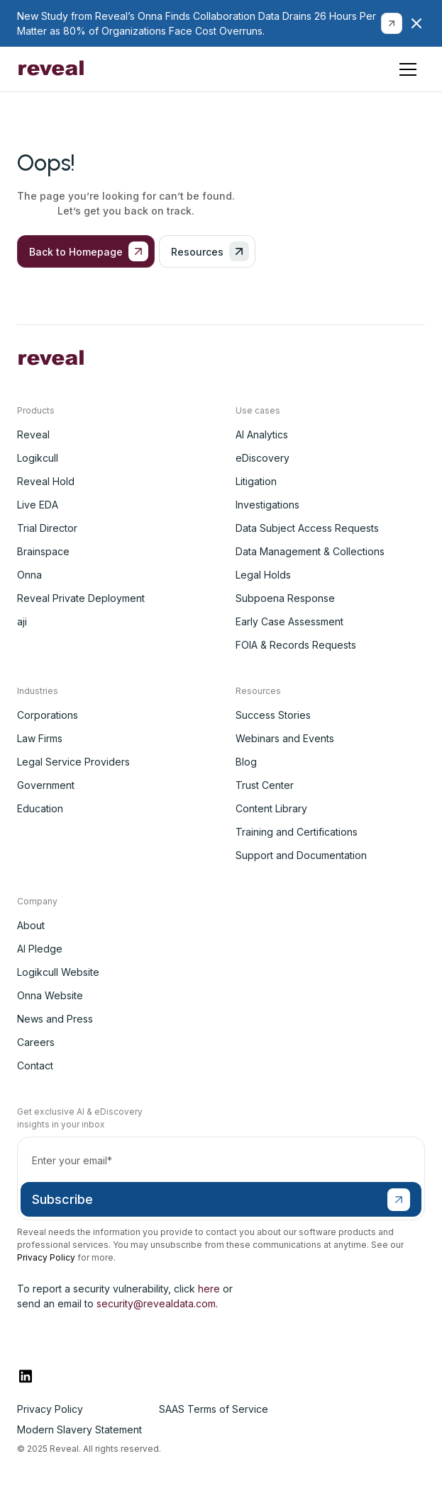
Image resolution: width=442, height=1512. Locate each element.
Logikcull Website (58, 972)
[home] (51, 69)
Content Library (271, 808)
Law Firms (39, 738)
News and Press (55, 1019)
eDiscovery (262, 458)
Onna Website (50, 995)
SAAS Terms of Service (213, 1409)
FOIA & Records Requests (296, 645)
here (209, 1289)
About (31, 925)
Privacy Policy (46, 1257)
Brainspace (43, 551)
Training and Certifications (297, 832)
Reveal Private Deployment (81, 598)
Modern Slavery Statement (79, 1429)
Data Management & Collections (310, 551)
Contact (35, 1065)
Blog (246, 762)
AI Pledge (39, 949)
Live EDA (37, 505)
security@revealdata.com (156, 1303)
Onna (29, 575)
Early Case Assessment (289, 621)
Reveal (33, 434)
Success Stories (273, 715)
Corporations (47, 715)
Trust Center (265, 785)
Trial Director (47, 528)
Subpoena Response (285, 598)
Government (45, 785)
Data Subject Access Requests (307, 528)
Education (40, 808)
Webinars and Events (285, 738)
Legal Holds (263, 575)
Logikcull (37, 458)
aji (22, 621)
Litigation (256, 481)
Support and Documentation (301, 855)
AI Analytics (262, 434)
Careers (36, 1042)
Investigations (267, 505)
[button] (408, 69)
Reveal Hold (45, 481)
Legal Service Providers (73, 762)
